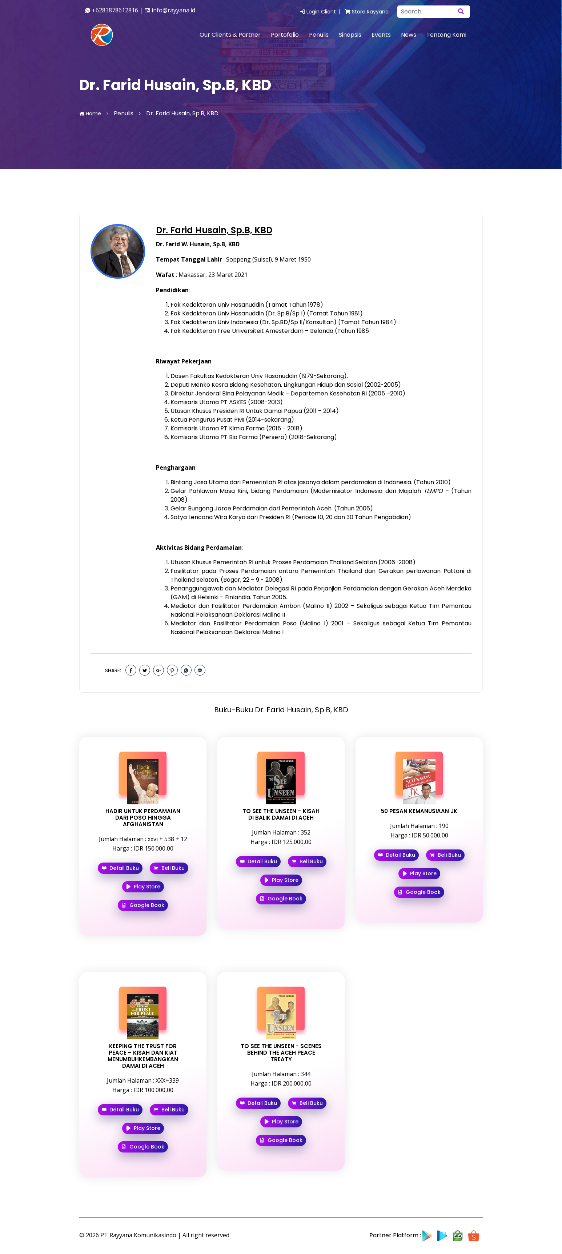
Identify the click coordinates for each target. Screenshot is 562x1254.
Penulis (319, 35)
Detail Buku (120, 868)
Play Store (143, 886)
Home (90, 113)
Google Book (142, 905)
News (408, 35)
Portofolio (285, 35)
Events (381, 35)
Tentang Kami (446, 35)
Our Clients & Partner (230, 35)
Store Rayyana (367, 11)
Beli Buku (169, 868)
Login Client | (321, 11)
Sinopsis (350, 35)
